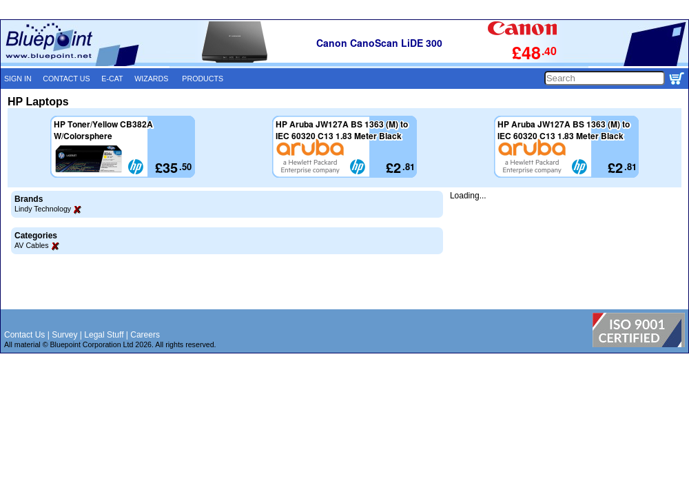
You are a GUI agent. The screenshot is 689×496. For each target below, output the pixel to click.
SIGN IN (18, 78)
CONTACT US (66, 78)
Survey (64, 335)
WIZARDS (151, 78)
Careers (145, 335)
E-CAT (112, 78)
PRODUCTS (202, 78)
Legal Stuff (103, 335)
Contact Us (24, 335)
